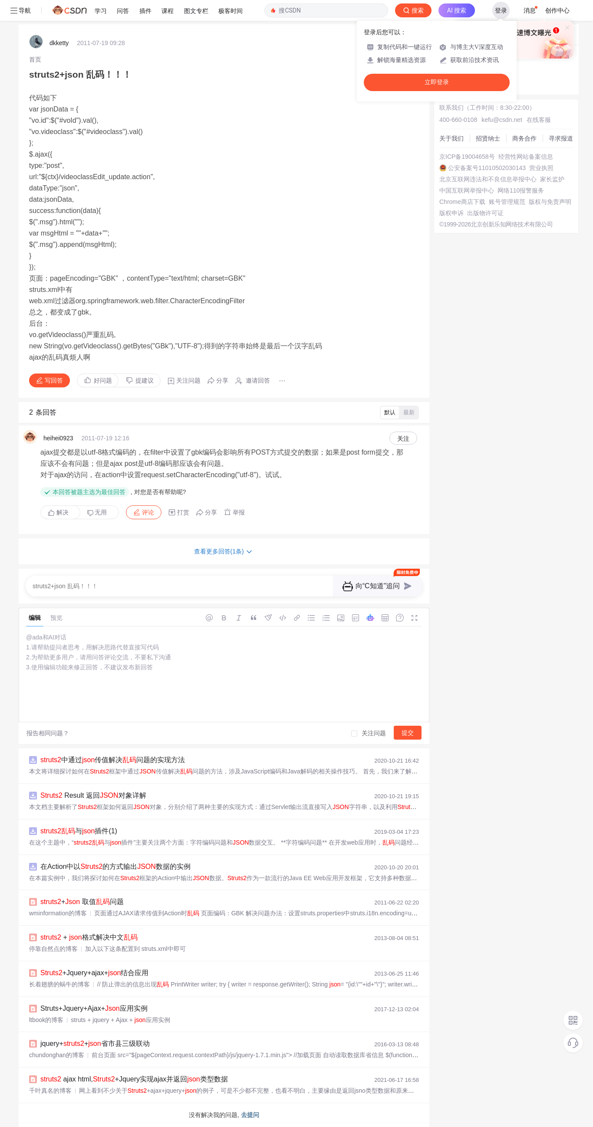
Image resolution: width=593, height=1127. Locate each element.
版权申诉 (451, 213)
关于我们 (451, 138)
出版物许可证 (485, 213)
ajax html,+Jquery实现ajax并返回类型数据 (134, 1079)
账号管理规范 (507, 201)
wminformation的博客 (58, 913)
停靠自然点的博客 (53, 948)
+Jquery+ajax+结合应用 (94, 972)
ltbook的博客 (46, 1019)
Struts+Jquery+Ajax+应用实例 (94, 1008)
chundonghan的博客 (56, 1055)
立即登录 (437, 82)
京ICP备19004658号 (467, 156)
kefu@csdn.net (501, 119)
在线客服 (539, 119)
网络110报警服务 (520, 190)
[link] (35, 59)
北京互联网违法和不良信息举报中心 (488, 179)
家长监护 (552, 179)
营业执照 (541, 167)
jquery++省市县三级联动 (95, 1043)
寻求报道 (561, 138)
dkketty (59, 42)
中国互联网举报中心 (466, 190)
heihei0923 (58, 438)
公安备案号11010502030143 (487, 167)
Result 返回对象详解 (93, 795)
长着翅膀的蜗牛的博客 (59, 984)
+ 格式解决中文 (89, 937)
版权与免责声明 (550, 201)
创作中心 (557, 10)
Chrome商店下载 (462, 201)
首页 (35, 59)
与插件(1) (78, 831)
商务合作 (524, 138)
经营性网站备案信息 (525, 156)
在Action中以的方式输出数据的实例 (115, 866)
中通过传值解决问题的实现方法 (112, 759)
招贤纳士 (488, 138)
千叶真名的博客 (50, 1090)
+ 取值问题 (82, 901)
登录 (501, 10)
